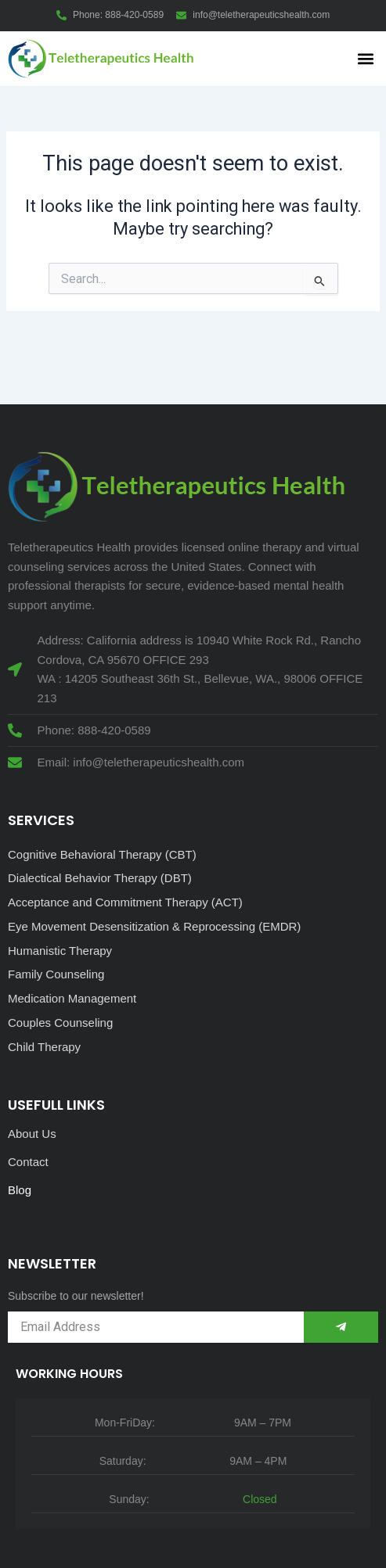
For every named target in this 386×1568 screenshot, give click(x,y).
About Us (32, 1133)
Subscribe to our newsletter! (76, 1296)
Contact (28, 1161)
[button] (365, 58)
